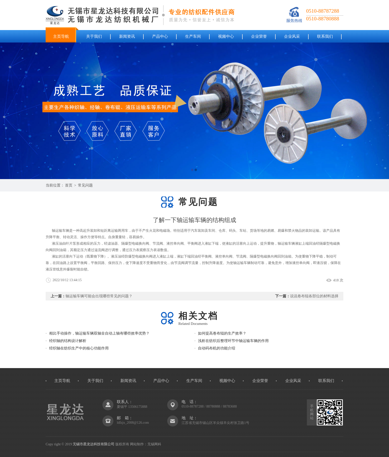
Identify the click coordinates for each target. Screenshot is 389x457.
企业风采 (292, 36)
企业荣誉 (259, 36)
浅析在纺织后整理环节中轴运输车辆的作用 (233, 341)
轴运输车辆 (286, 243)
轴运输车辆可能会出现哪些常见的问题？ (98, 296)
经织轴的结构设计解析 (67, 341)
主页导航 (61, 36)
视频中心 (226, 36)
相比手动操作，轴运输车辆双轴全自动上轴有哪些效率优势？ (99, 333)
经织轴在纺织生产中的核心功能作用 (79, 348)
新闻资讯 (127, 36)
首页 (68, 185)
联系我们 (325, 36)
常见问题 (85, 185)
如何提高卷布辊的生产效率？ (222, 333)
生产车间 (193, 36)
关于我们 (94, 36)
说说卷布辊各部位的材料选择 (314, 296)
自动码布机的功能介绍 (216, 348)
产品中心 (160, 36)
